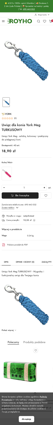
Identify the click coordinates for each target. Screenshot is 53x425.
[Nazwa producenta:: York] (7, 113)
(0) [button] (15, 118)
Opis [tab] (6, 262)
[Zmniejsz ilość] (4, 188)
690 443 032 (29, 9)
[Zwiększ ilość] (44, 188)
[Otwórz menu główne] (3, 21)
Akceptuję (26, 419)
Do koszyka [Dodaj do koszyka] (20, 195)
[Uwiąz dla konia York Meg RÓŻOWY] (7, 173)
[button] (9, 118)
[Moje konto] (42, 14)
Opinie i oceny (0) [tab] (25, 262)
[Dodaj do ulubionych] (45, 195)
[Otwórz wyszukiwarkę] (38, 21)
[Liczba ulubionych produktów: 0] (44, 21)
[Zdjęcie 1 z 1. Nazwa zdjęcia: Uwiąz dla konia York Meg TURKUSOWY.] (6, 102)
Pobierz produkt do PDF (15, 245)
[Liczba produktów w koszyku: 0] (50, 21)
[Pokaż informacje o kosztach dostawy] (34, 220)
